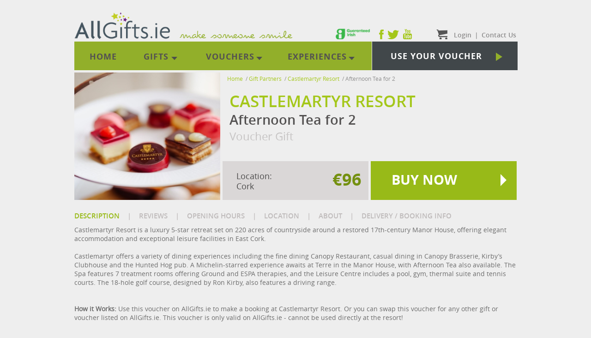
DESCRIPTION (97, 216)
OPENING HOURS (216, 216)
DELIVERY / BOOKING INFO (407, 216)
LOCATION (281, 216)
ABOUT (330, 216)
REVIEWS (153, 216)
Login (462, 34)
